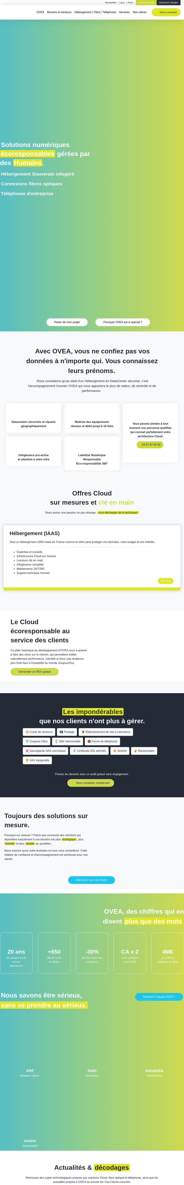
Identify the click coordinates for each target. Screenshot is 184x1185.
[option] (92, 557)
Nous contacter (168, 12)
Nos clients (139, 12)
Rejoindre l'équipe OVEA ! (159, 996)
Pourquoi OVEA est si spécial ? (122, 322)
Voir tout (166, 580)
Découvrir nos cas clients (91, 880)
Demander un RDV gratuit (34, 671)
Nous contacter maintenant (93, 782)
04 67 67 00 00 (146, 2)
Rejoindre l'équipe (168, 2)
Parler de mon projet (67, 322)
